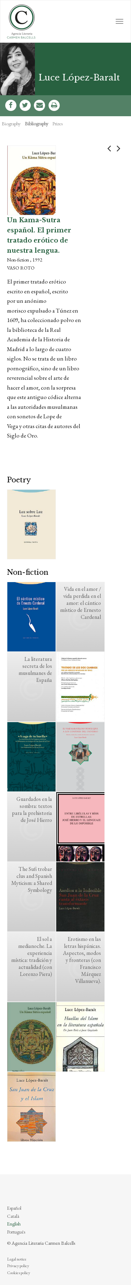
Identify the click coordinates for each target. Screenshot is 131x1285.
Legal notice (17, 1259)
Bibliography (36, 123)
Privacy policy (18, 1266)
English (14, 1224)
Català (13, 1216)
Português (16, 1232)
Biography (11, 123)
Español (14, 1208)
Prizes (57, 123)
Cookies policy (18, 1273)
